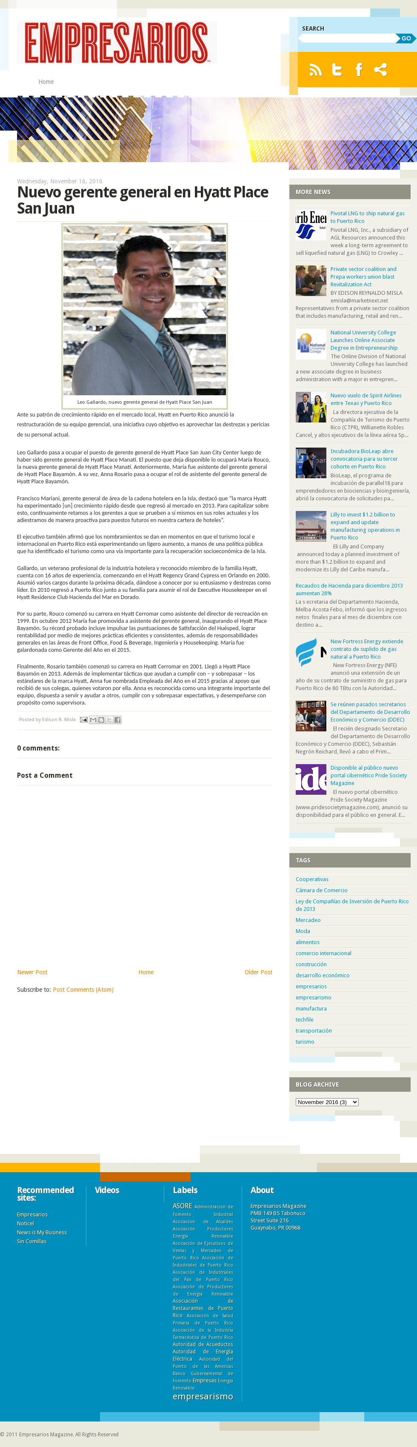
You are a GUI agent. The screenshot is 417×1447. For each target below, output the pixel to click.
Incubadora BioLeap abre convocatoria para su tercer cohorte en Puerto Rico (364, 459)
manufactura (311, 1008)
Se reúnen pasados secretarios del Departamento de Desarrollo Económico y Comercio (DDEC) (370, 712)
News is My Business (42, 1232)
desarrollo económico (323, 975)
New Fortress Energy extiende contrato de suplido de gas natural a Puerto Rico (367, 649)
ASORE (182, 1206)
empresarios (311, 986)
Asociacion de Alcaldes (203, 1221)
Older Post (258, 972)
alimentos (308, 942)
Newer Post (32, 972)
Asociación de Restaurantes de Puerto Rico (203, 1308)
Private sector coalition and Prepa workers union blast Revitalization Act (364, 277)
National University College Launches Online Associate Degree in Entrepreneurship (364, 340)
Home (46, 81)
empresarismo (313, 997)
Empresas (205, 1380)
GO (406, 38)
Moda (303, 931)
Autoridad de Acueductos (203, 1344)
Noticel (25, 1223)
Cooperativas (312, 879)
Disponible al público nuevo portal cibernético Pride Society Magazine (369, 775)
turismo (305, 1042)
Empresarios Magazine (46, 1435)
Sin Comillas (31, 1241)
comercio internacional (323, 953)
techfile (305, 1019)
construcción (311, 964)
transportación (314, 1030)
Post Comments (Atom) (83, 989)
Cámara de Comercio (322, 890)
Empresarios (32, 1214)
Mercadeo (308, 920)
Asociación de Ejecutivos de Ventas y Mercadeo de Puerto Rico (203, 1250)
